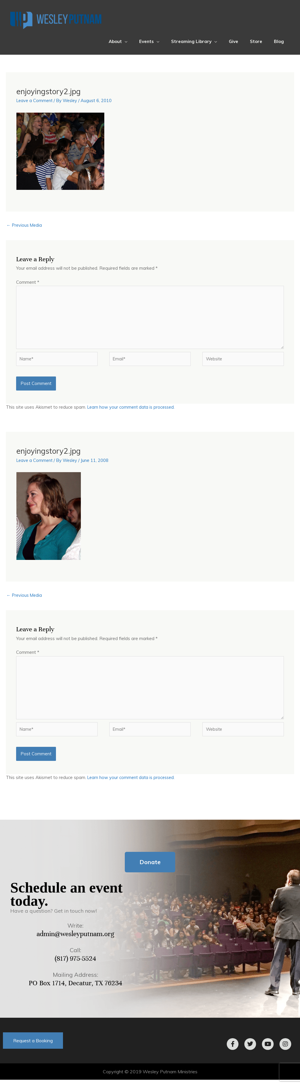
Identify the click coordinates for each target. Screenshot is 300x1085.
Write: (75, 930)
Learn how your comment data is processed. (132, 409)
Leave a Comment (35, 100)
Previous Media (25, 225)
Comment (27, 282)
